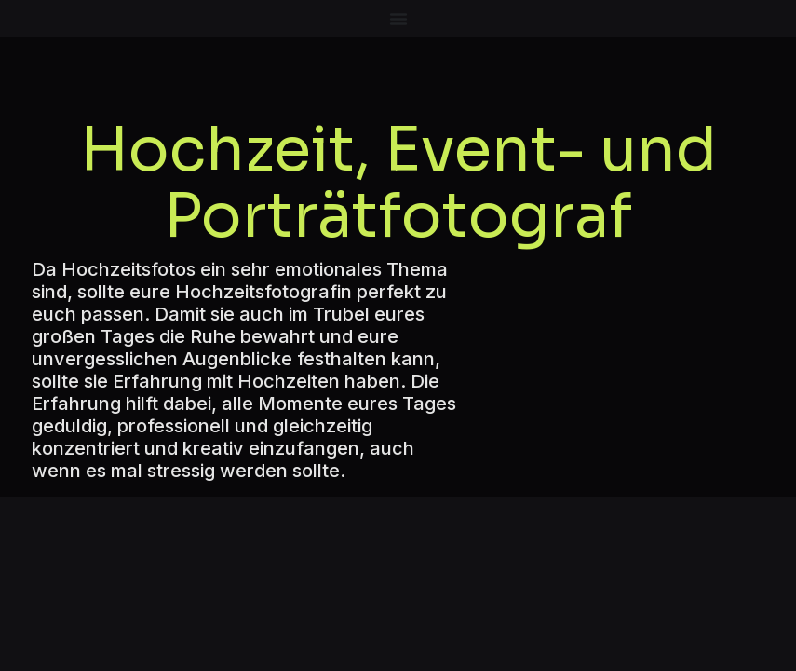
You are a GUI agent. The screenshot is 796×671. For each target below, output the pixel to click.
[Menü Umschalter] (398, 18)
